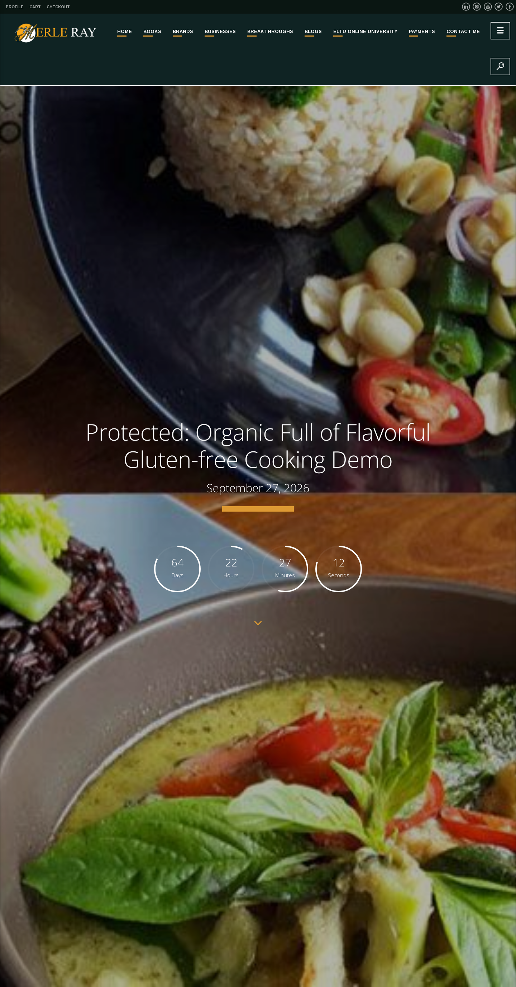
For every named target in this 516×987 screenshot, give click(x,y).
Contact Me (463, 31)
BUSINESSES (220, 31)
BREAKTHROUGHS (270, 31)
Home (124, 31)
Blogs (313, 31)
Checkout (58, 7)
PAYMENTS (422, 31)
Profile (15, 7)
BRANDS (183, 31)
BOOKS (152, 31)
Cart (35, 7)
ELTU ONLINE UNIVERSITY (365, 31)
